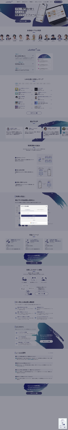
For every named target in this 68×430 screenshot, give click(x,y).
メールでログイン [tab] (27, 209)
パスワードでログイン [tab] (40, 209)
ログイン (34, 215)
